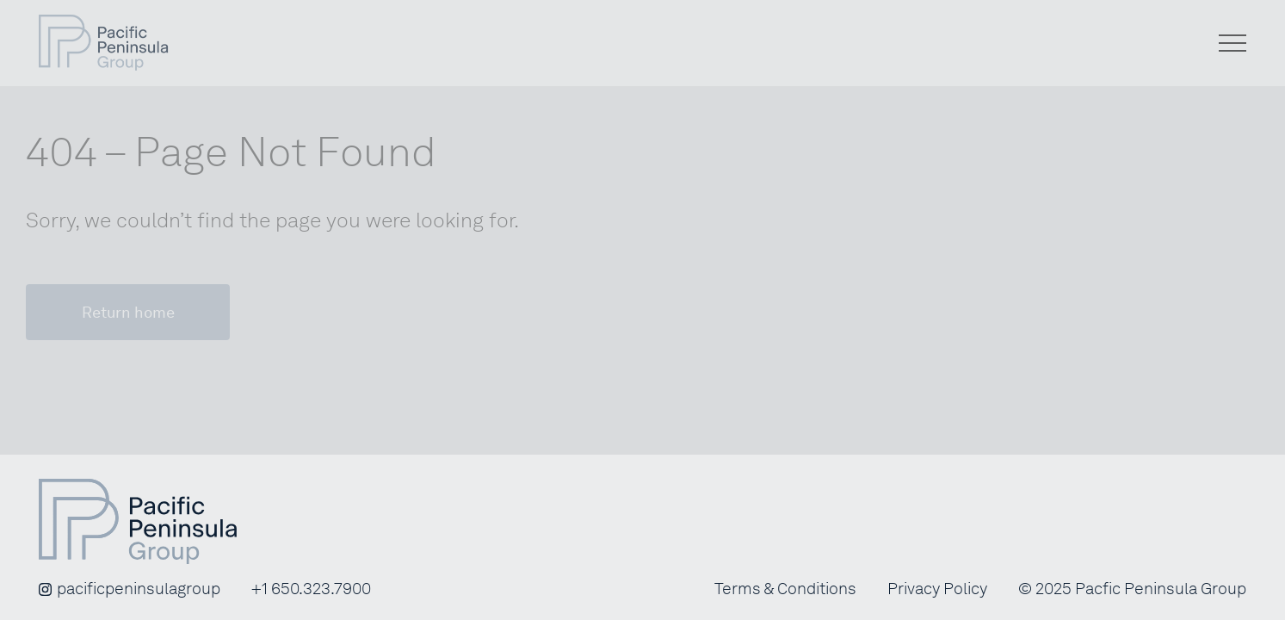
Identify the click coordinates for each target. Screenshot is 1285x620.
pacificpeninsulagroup (129, 589)
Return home (128, 312)
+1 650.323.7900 (311, 589)
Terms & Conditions (785, 589)
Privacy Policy (937, 589)
